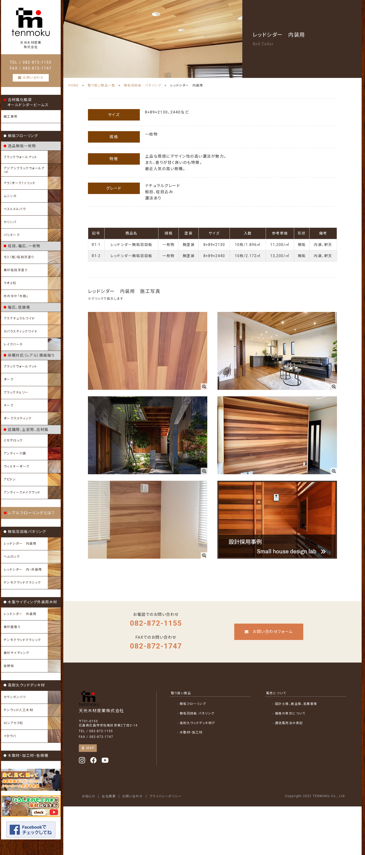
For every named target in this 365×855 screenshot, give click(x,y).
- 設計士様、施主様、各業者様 (295, 704)
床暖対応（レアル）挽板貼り (29, 355)
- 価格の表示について (289, 713)
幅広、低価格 (17, 307)
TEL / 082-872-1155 (31, 62)
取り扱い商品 (181, 693)
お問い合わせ (132, 796)
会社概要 (109, 796)
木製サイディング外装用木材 (30, 602)
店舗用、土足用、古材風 (26, 430)
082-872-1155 (156, 623)
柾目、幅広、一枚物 (22, 246)
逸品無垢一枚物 (20, 146)
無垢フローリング (21, 136)
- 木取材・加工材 (190, 732)
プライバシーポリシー (166, 796)
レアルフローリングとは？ (29, 513)
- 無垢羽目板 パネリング (196, 713)
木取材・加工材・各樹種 (26, 755)
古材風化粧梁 (26, 102)
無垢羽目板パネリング (25, 532)
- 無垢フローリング (191, 704)
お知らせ (88, 796)
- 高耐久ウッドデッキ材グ (196, 723)
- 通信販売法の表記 (288, 723)
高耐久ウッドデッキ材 (24, 685)
